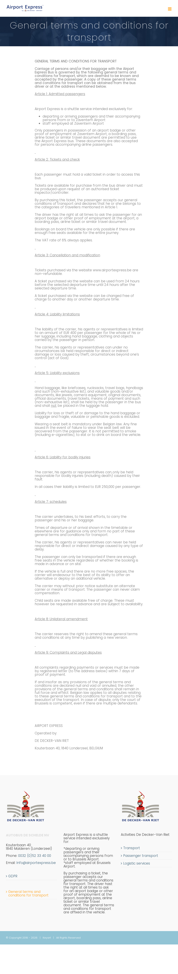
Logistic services (136, 863)
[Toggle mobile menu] (170, 9)
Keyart (47, 938)
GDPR (12, 876)
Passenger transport (140, 855)
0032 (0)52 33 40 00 (28, 857)
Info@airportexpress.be (36, 862)
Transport (131, 848)
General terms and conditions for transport (28, 893)
